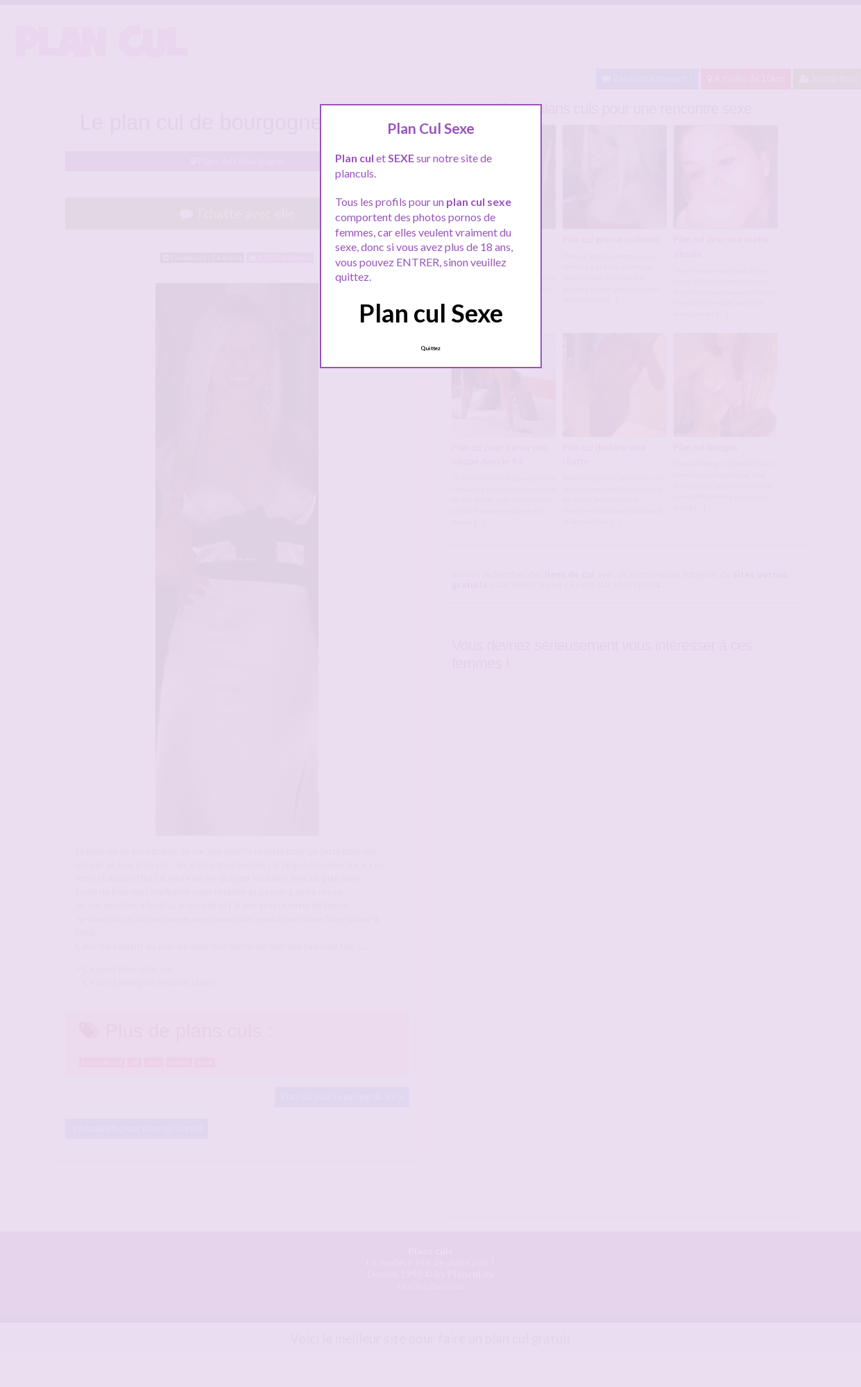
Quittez (430, 348)
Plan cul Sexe (431, 313)
